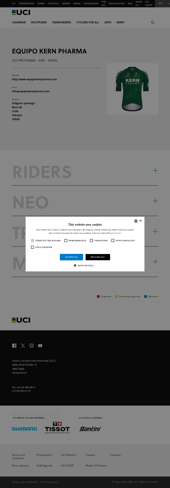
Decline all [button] (98, 257)
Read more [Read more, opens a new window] (117, 233)
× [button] (140, 221)
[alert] (85, 244)
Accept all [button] (71, 257)
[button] (85, 265)
